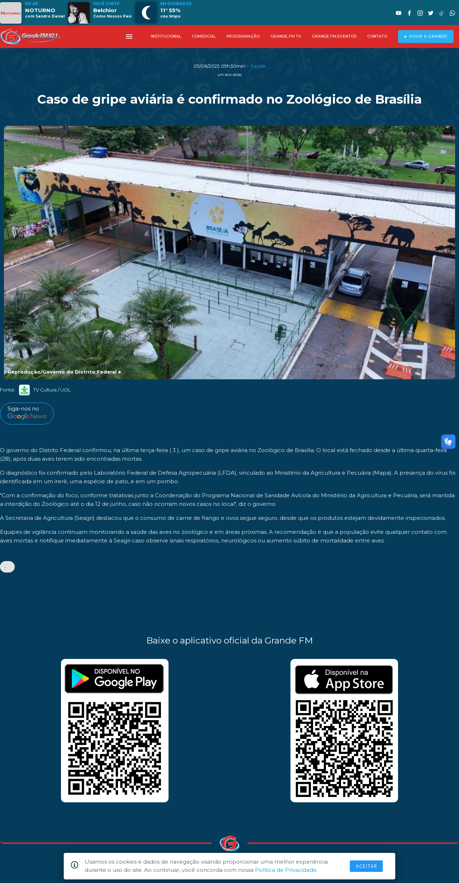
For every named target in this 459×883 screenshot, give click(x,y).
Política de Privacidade (286, 870)
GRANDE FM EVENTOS (334, 36)
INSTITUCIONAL (166, 36)
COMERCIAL (204, 36)
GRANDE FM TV (285, 36)
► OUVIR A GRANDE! (426, 36)
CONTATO (377, 36)
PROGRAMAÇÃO (243, 36)
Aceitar (366, 866)
